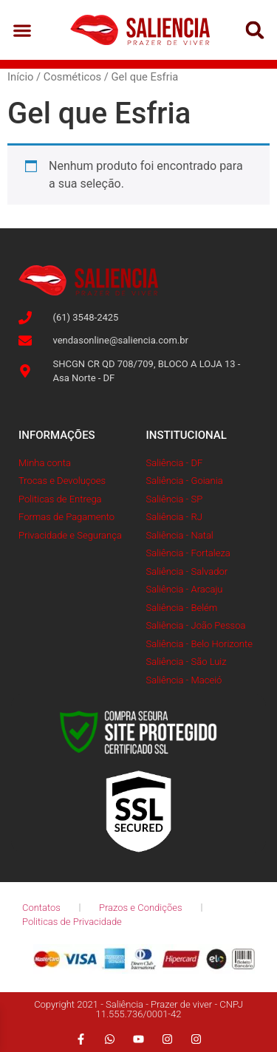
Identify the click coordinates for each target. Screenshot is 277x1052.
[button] (22, 30)
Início (20, 76)
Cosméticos (72, 76)
